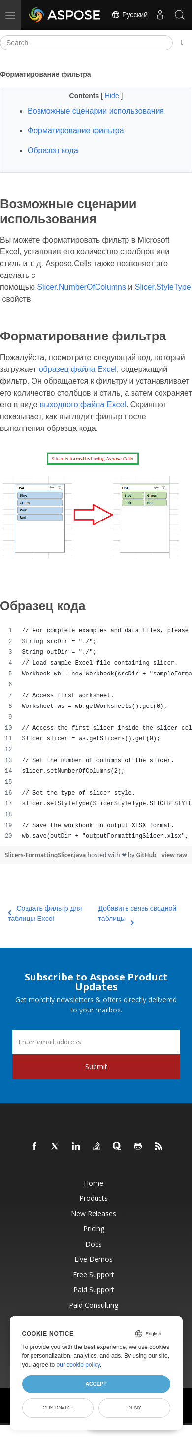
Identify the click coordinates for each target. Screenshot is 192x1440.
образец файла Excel (78, 369)
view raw (174, 855)
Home (93, 1183)
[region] (96, 733)
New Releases (93, 1213)
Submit (96, 1066)
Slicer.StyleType (163, 287)
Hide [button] (113, 96)
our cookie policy (78, 1364)
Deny (134, 1407)
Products (93, 1198)
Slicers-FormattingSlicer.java (46, 855)
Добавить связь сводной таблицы (137, 914)
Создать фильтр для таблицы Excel (45, 913)
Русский (129, 14)
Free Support (93, 1274)
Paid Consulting (93, 1305)
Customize (57, 1407)
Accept (95, 1384)
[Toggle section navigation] (182, 43)
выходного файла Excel (83, 404)
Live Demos (93, 1259)
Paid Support (93, 1289)
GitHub (146, 855)
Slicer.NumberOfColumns (81, 287)
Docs (93, 1244)
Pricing (93, 1228)
